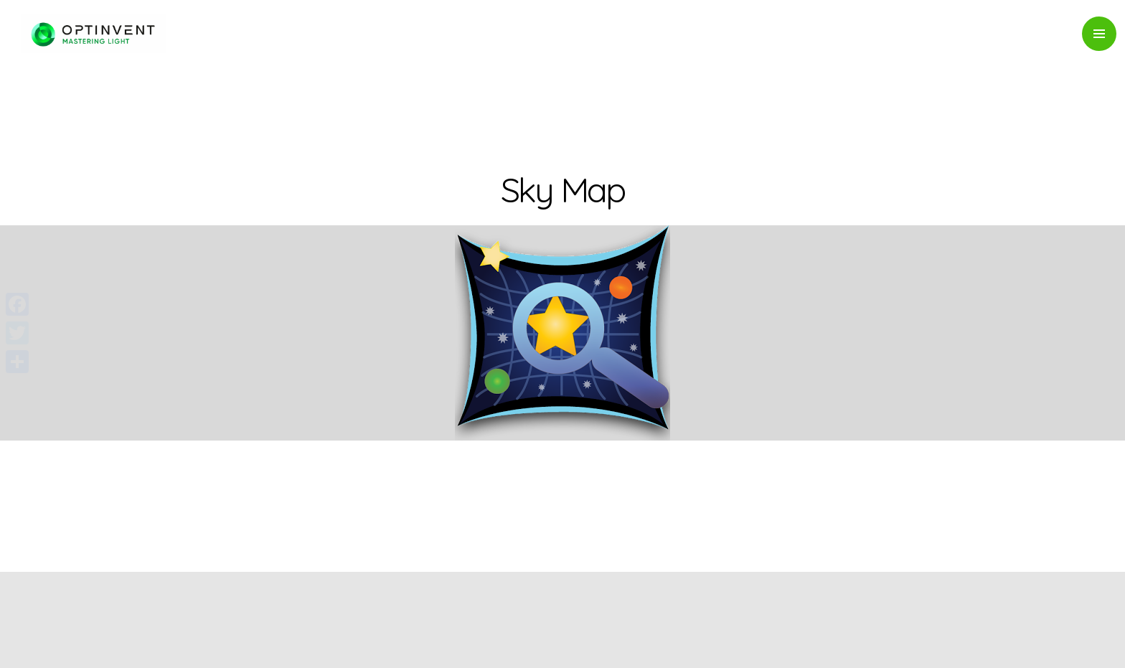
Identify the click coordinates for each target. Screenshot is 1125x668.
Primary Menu (1099, 34)
